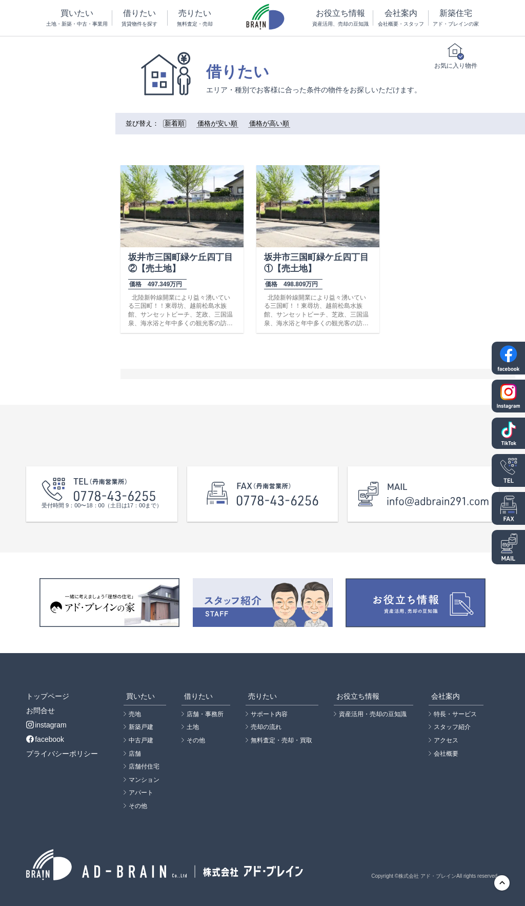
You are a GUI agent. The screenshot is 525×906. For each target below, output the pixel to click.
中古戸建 (141, 740)
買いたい (77, 18)
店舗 (135, 753)
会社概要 (446, 753)
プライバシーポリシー (62, 754)
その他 (138, 806)
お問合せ (40, 710)
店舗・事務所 (205, 714)
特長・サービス (455, 714)
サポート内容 (269, 714)
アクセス (446, 740)
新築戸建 (141, 727)
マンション (144, 779)
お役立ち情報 (340, 18)
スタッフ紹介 (452, 727)
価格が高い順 (269, 123)
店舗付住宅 (144, 766)
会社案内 (400, 18)
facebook (45, 739)
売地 (135, 714)
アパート (141, 792)
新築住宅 (456, 18)
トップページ (47, 696)
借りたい (139, 18)
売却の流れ (266, 727)
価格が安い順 (217, 123)
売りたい (195, 18)
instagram (46, 725)
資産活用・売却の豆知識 (373, 714)
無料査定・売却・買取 (281, 740)
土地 (193, 727)
